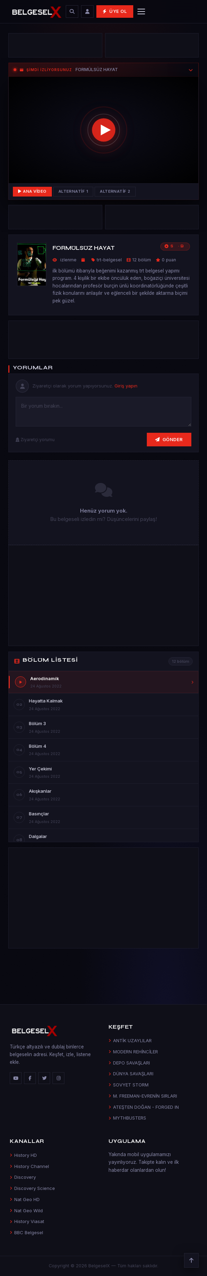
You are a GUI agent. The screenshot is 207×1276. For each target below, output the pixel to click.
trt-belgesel (109, 259)
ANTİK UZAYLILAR (130, 1040)
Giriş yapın (125, 386)
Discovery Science (32, 1188)
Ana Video (32, 191)
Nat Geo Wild (26, 1210)
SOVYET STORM (129, 1084)
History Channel (29, 1166)
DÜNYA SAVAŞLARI (131, 1073)
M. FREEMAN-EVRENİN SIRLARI (143, 1096)
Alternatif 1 (73, 191)
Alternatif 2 (115, 191)
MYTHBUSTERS (127, 1118)
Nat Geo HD (25, 1199)
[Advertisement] (55, 45)
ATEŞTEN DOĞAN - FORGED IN (144, 1107)
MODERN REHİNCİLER (133, 1051)
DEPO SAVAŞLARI (129, 1063)
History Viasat (27, 1221)
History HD (23, 1155)
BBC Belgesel (26, 1232)
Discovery (23, 1177)
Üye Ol (115, 11)
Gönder (169, 439)
